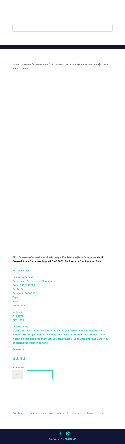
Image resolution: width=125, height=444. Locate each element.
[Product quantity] (17, 374)
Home (15, 64)
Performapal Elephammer (80, 261)
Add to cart (39, 375)
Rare (98, 261)
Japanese (26, 64)
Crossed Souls (40, 64)
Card (100, 257)
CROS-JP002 (56, 261)
